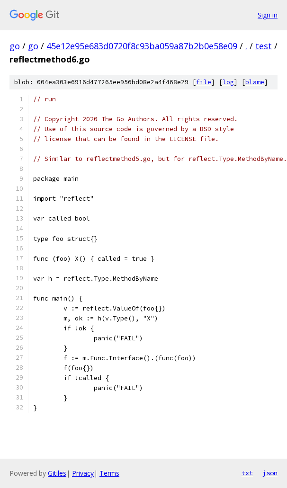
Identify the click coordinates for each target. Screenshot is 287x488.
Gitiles (57, 473)
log (228, 82)
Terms (109, 473)
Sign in (268, 14)
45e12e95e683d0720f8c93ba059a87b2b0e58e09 (141, 46)
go (14, 46)
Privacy (83, 473)
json (270, 473)
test (263, 46)
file (203, 82)
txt (247, 473)
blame (254, 82)
